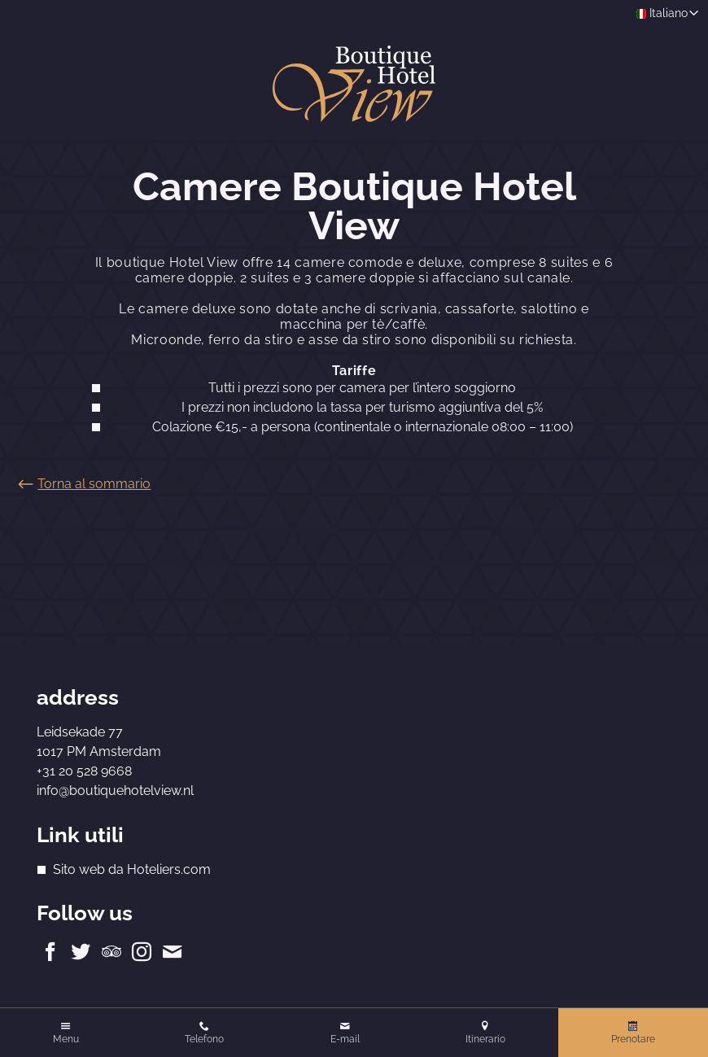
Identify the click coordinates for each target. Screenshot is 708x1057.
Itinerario (485, 1039)
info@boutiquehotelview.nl (115, 790)
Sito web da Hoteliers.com (132, 869)
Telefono (204, 1039)
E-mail (345, 1039)
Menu (66, 1039)
